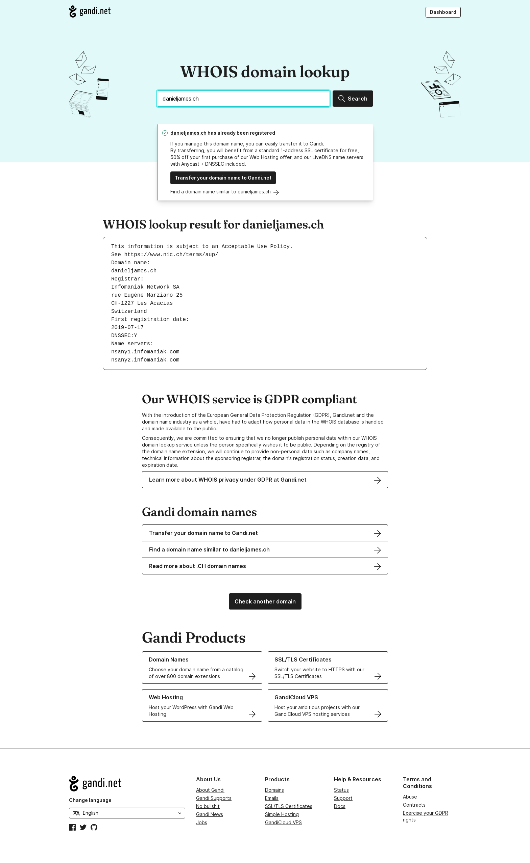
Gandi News (209, 814)
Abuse (410, 797)
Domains (274, 790)
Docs (339, 806)
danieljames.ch (188, 133)
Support (343, 798)
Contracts (414, 805)
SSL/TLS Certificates (288, 806)
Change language (90, 800)
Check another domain (265, 601)
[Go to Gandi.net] (90, 11)
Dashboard (443, 12)
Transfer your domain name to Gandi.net (223, 178)
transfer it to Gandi (301, 143)
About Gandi (210, 790)
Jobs (201, 822)
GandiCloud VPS (283, 822)
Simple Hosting (282, 814)
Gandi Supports (214, 798)
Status (341, 790)
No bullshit (208, 806)
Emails (272, 798)
